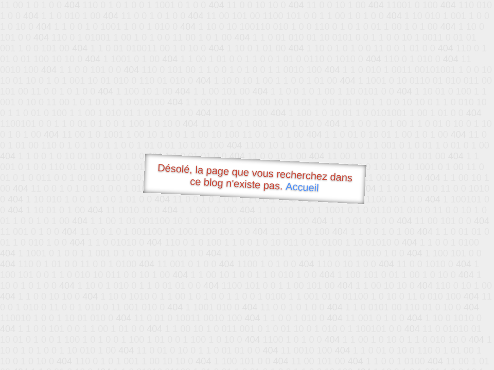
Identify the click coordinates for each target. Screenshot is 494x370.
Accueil (303, 186)
